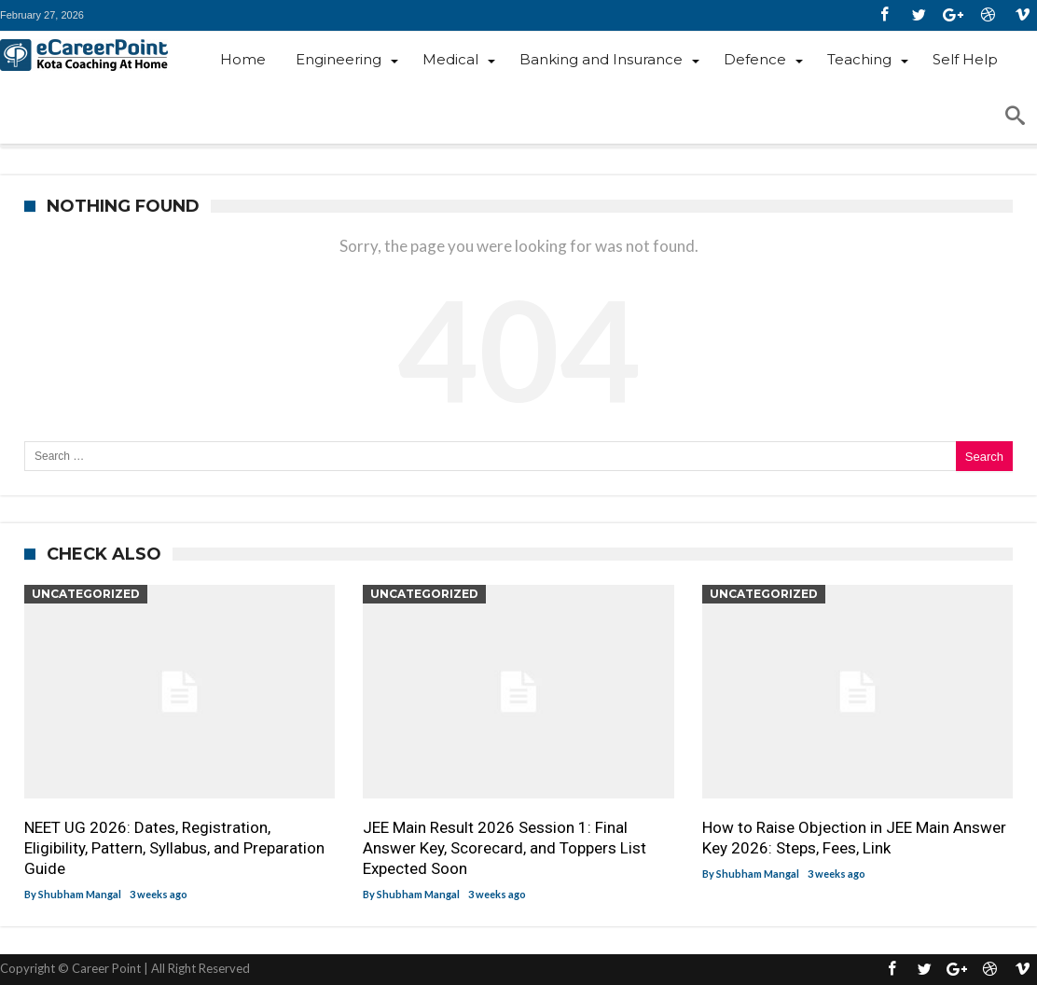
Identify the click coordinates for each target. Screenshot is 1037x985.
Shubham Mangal (79, 894)
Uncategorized (86, 594)
